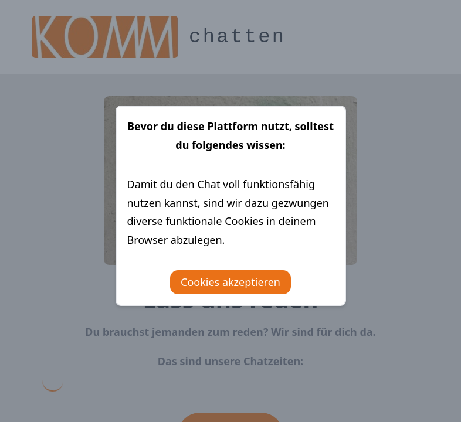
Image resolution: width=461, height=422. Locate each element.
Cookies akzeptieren (230, 282)
